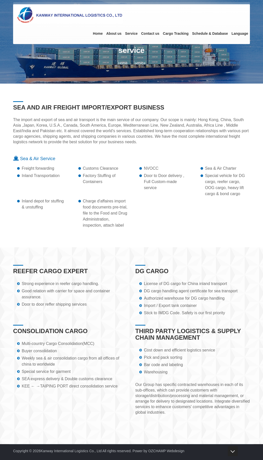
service (139, 63)
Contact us (150, 33)
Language (240, 33)
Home (98, 33)
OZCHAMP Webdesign (166, 451)
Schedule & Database (210, 33)
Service (131, 33)
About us (114, 33)
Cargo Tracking (176, 33)
